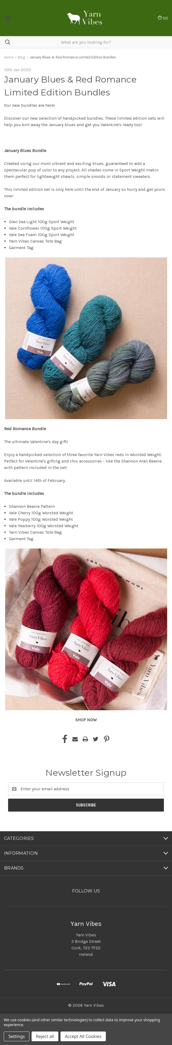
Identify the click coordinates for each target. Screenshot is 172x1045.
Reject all (45, 1036)
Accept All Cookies (83, 1036)
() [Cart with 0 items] (163, 17)
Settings (16, 1036)
